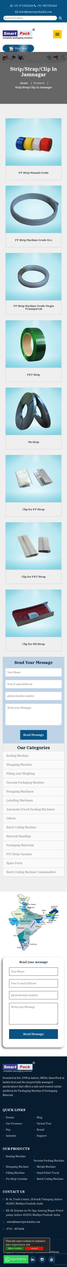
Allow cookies (15, 1248)
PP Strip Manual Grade (34, 172)
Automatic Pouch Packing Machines (30, 809)
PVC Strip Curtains (19, 854)
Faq (8, 1129)
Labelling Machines (19, 800)
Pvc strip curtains (16, 1179)
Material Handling (18, 836)
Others (11, 818)
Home (24, 83)
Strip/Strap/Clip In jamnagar (33, 87)
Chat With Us (16, 1259)
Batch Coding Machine (21, 827)
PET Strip (33, 374)
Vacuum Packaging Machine (25, 782)
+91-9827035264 (45, 5)
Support (42, 1135)
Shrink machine (46, 1166)
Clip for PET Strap (33, 576)
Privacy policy (38, 1244)
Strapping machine (17, 1166)
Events (10, 1117)
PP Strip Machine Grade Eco (33, 240)
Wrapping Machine (19, 764)
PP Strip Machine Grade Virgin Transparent (33, 307)
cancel (34, 1248)
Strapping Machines (19, 791)
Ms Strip (33, 442)
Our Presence (14, 1123)
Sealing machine (16, 1156)
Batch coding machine (50, 1179)
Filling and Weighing (20, 773)
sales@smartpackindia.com (33, 11)
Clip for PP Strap (33, 509)
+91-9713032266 (21, 5)
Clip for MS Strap (33, 643)
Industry (11, 1135)
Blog (39, 1117)
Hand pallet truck (48, 1172)
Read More (22, 1095)
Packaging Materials (20, 845)
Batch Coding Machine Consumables (31, 872)
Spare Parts (14, 863)
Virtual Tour (44, 1123)
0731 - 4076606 (15, 1228)
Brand (40, 1129)
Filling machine (15, 1172)
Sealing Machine (17, 755)
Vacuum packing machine (49, 1160)
